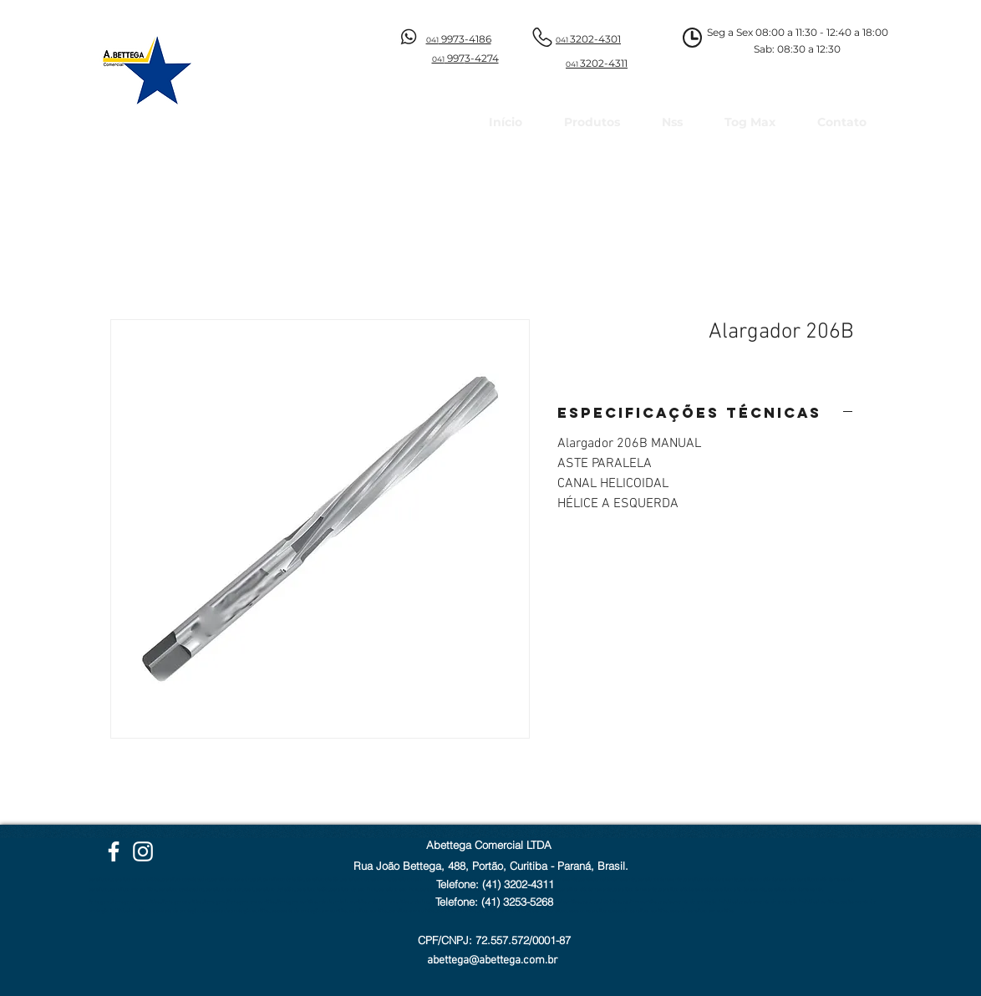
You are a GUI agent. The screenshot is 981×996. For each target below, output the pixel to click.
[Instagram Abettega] (143, 851)
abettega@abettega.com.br (492, 960)
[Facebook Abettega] (113, 851)
